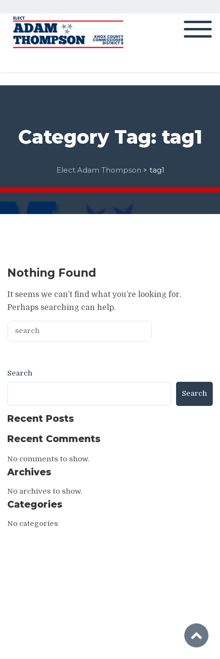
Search (19, 373)
